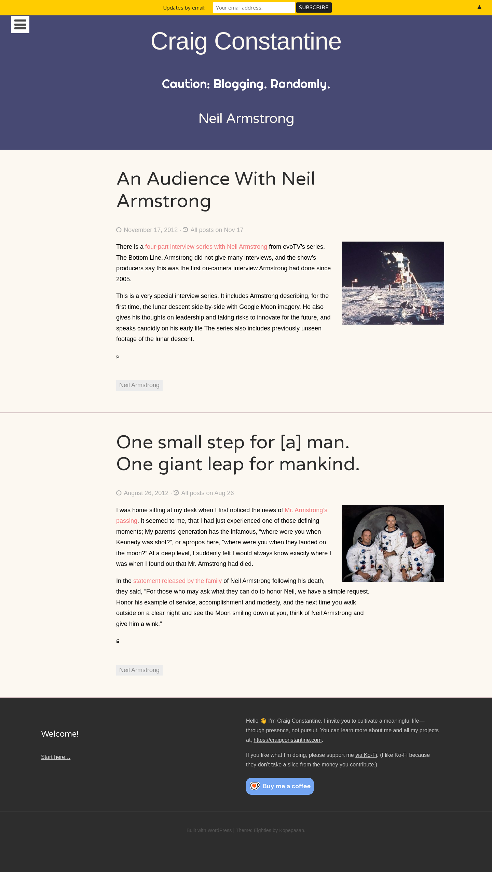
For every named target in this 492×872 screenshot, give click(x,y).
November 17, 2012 (147, 230)
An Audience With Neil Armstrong (215, 190)
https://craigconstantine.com (288, 740)
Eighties (262, 830)
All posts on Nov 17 (213, 230)
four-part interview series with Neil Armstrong (206, 246)
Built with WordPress (209, 830)
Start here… (55, 757)
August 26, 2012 (142, 493)
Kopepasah (291, 830)
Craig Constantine (245, 41)
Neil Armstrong (139, 385)
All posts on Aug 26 (204, 493)
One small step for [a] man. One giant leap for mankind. (238, 453)
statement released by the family (177, 580)
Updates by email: (184, 7)
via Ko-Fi (366, 755)
